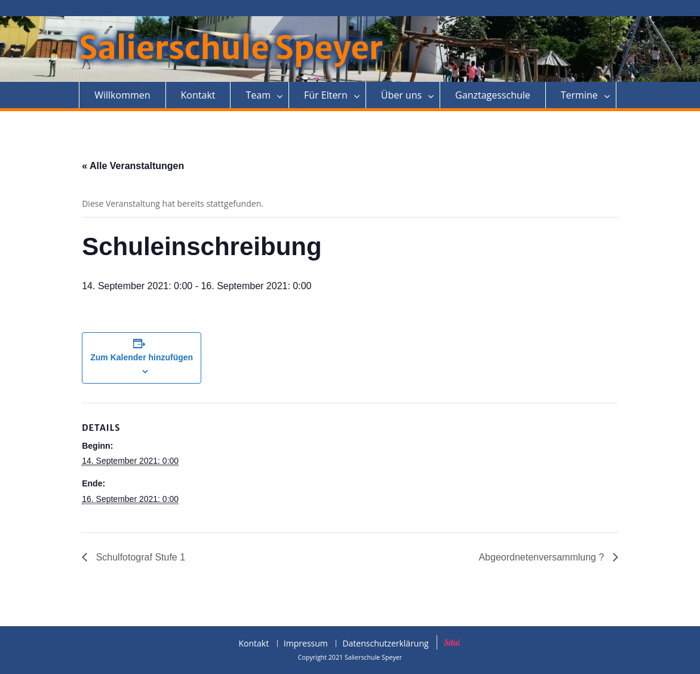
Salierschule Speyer (231, 48)
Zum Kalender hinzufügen (141, 357)
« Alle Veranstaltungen (133, 166)
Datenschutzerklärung (385, 644)
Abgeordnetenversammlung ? (542, 557)
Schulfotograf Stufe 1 (139, 557)
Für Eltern (326, 95)
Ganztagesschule (492, 95)
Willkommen (122, 95)
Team (258, 95)
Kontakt (198, 95)
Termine (579, 95)
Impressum (306, 644)
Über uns (401, 95)
